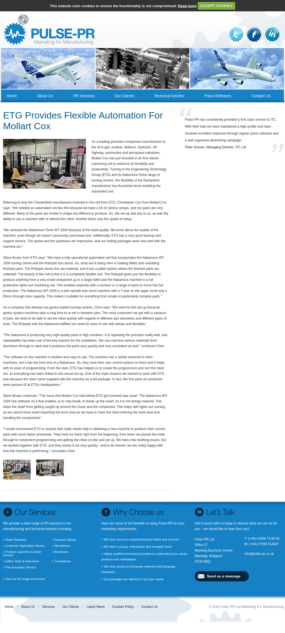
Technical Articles (169, 96)
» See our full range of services (24, 579)
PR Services (84, 96)
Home (12, 96)
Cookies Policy (123, 607)
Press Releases (217, 96)
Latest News (95, 607)
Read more (187, 6)
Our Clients (124, 96)
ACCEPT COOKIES (216, 6)
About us (45, 96)
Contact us (260, 96)
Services (48, 607)
